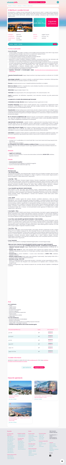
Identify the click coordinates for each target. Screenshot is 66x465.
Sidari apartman (21, 447)
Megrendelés (39, 367)
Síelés (29, 431)
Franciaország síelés (43, 441)
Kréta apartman (21, 443)
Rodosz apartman (21, 442)
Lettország (19, 5)
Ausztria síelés (31, 433)
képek (16, 44)
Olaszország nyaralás (11, 454)
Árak (55, 44)
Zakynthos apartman (22, 449)
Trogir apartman (10, 451)
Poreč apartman (10, 437)
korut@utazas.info (33, 360)
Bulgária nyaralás (21, 433)
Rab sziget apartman (11, 439)
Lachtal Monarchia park (33, 436)
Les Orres (40, 442)
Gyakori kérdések (52, 445)
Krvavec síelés (41, 437)
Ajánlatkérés (27, 367)
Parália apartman (21, 445)
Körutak (14, 5)
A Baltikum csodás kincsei (27, 5)
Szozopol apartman (21, 436)
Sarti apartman (20, 441)
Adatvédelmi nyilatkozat (53, 449)
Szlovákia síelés (31, 443)
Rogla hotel (41, 436)
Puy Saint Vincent (42, 443)
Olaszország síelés (32, 448)
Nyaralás (9, 431)
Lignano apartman (10, 458)
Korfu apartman (21, 446)
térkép (20, 44)
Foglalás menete (52, 443)
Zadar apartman (10, 449)
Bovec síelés (41, 438)
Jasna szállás (31, 446)
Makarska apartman (11, 447)
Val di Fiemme (31, 455)
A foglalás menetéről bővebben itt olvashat (17, 361)
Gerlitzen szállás (31, 439)
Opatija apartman (10, 452)
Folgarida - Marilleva (32, 451)
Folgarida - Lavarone (32, 450)
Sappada (30, 452)
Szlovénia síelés (42, 433)
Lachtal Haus (31, 437)
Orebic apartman (10, 436)
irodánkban (45, 360)
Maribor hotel (41, 434)
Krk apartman (9, 441)
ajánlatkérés (52, 22)
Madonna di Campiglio (33, 454)
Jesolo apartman (10, 455)
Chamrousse (41, 446)
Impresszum (51, 450)
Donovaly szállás (31, 445)
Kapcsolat (51, 442)
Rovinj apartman (10, 443)
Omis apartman (10, 448)
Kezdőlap (9, 5)
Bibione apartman (10, 457)
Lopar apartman (10, 440)
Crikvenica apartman (11, 445)
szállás (11, 44)
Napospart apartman (21, 434)
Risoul (40, 445)
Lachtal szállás (31, 435)
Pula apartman (10, 444)
